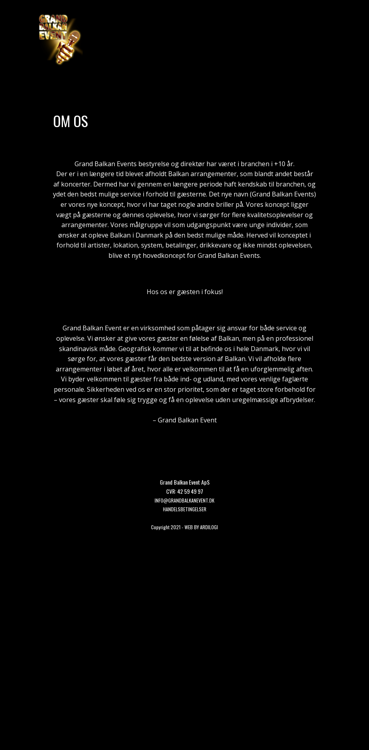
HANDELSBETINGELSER (184, 509)
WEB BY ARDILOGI (201, 527)
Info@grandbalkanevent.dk (184, 500)
